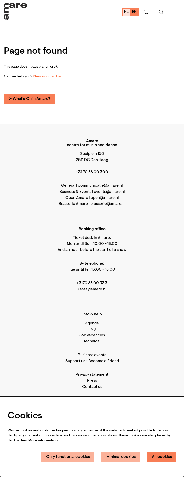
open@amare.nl (105, 198)
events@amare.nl (109, 192)
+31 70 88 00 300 (92, 172)
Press (92, 381)
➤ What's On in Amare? (29, 99)
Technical (92, 341)
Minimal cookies (121, 457)
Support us (75, 361)
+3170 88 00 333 (92, 283)
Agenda (92, 323)
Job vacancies (92, 335)
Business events (92, 355)
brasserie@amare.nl (108, 204)
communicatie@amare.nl (100, 186)
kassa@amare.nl (92, 289)
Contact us (92, 387)
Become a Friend (103, 361)
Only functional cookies (68, 457)
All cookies (162, 457)
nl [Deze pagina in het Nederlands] (126, 12)
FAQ (92, 329)
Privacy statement (92, 375)
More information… (44, 440)
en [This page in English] (134, 12)
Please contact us (47, 76)
